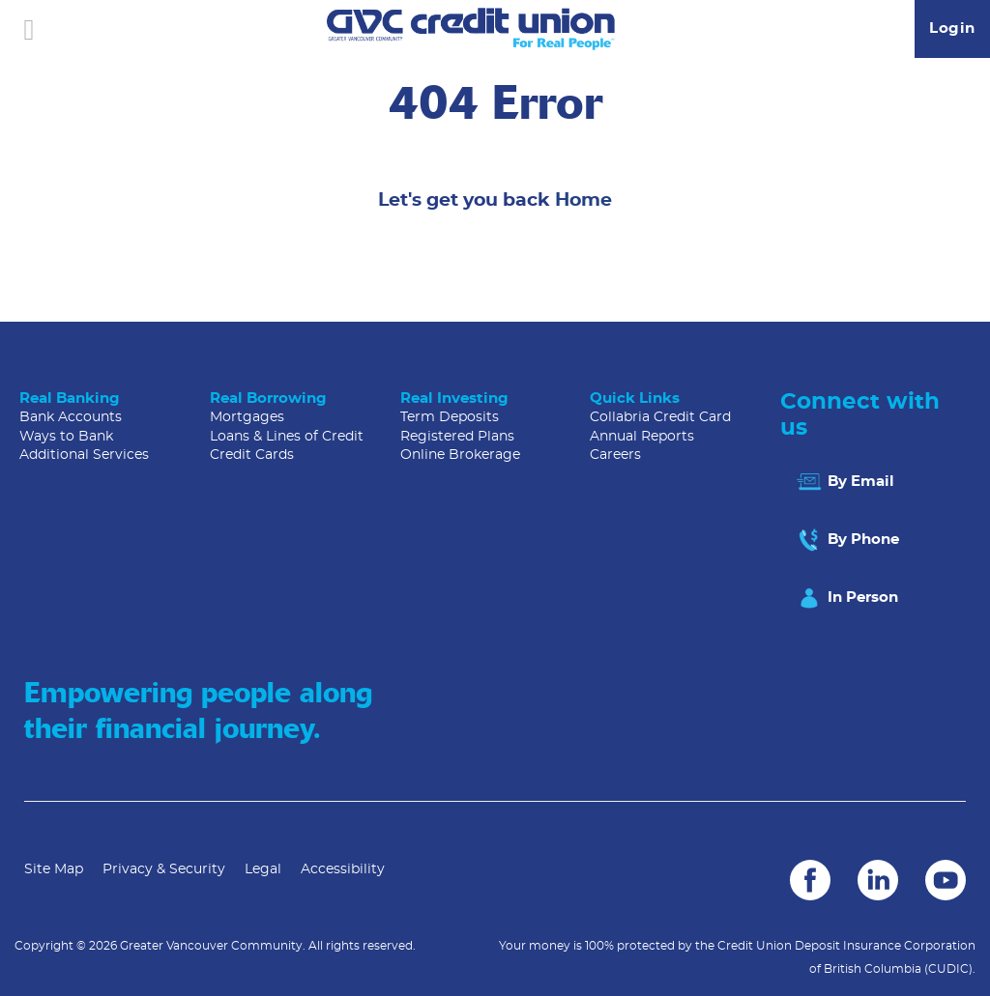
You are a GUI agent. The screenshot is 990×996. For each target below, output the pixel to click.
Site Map (53, 869)
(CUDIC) (948, 969)
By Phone (847, 540)
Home (583, 200)
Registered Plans (457, 436)
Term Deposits (449, 417)
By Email (844, 482)
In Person (846, 597)
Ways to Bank (66, 436)
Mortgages (247, 417)
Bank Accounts (70, 417)
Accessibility (343, 869)
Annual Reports (642, 436)
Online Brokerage (460, 455)
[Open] (29, 29)
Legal (263, 869)
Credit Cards (252, 455)
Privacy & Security (163, 869)
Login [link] (952, 28)
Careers (615, 455)
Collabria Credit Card (660, 417)
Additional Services (84, 455)
